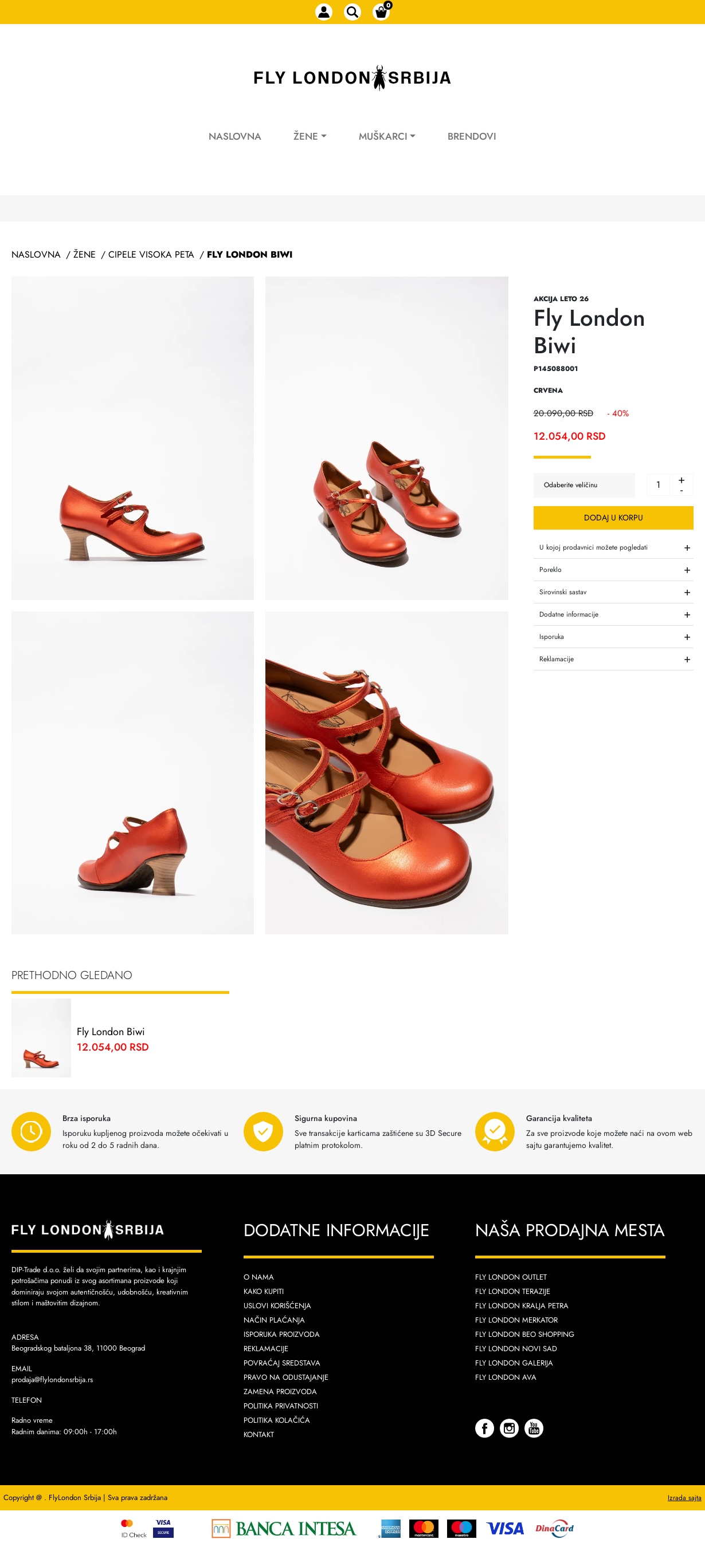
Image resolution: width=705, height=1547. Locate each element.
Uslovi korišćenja (277, 1305)
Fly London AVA (505, 1377)
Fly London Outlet (511, 1277)
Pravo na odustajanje (286, 1377)
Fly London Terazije (512, 1291)
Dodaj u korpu (613, 517)
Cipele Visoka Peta (151, 254)
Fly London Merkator (516, 1320)
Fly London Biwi (249, 254)
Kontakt (259, 1434)
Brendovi (472, 136)
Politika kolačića (277, 1420)
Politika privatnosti (281, 1405)
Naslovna (235, 136)
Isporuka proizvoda (282, 1334)
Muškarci (383, 136)
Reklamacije (266, 1348)
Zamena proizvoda (280, 1391)
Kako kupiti (264, 1291)
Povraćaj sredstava (282, 1362)
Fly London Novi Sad (516, 1348)
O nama (259, 1277)
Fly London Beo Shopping (524, 1334)
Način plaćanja (274, 1320)
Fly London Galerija (514, 1362)
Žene (305, 136)
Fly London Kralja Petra (522, 1305)
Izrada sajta (685, 1498)
